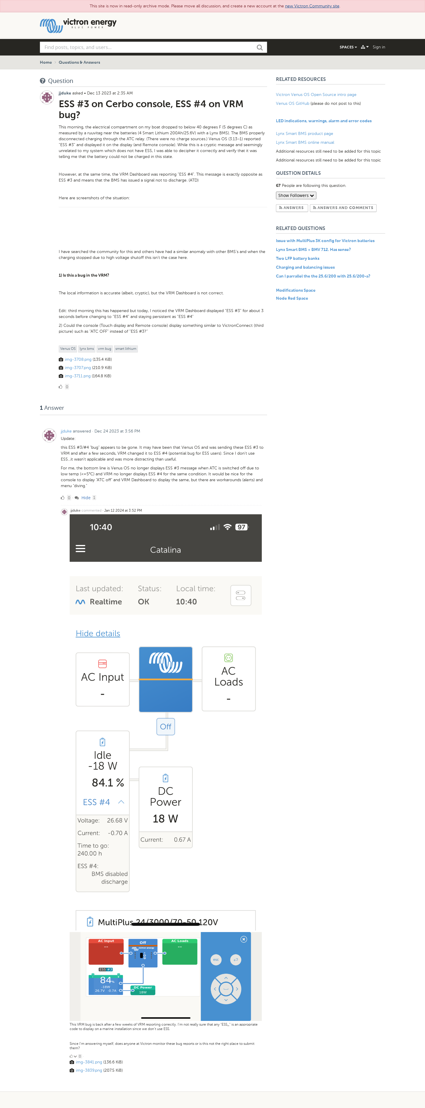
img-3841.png (89, 1062)
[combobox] (153, 47)
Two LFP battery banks (297, 259)
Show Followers (296, 195)
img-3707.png (78, 367)
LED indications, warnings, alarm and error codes (324, 121)
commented (91, 510)
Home (46, 63)
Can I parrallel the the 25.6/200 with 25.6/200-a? (323, 276)
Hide (83, 497)
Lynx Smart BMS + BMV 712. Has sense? (313, 250)
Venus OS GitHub (292, 103)
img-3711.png (78, 375)
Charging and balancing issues (305, 267)
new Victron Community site (312, 6)
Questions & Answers (79, 63)
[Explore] (364, 47)
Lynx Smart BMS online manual (305, 142)
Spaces (348, 47)
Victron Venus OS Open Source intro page (316, 94)
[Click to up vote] (71, 1056)
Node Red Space (292, 298)
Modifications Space (296, 290)
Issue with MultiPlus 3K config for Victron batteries (325, 241)
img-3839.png (89, 1070)
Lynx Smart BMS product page (304, 133)
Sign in (379, 47)
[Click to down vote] (75, 1056)
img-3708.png (78, 359)
